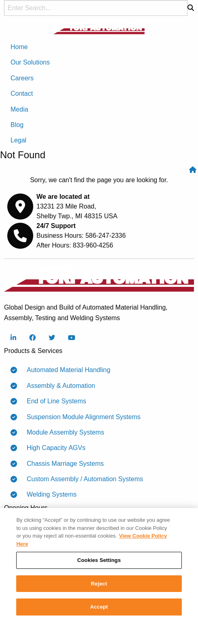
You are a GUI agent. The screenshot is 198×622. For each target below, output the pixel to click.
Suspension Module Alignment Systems (80, 417)
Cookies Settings (99, 560)
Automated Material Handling (65, 370)
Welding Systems (48, 494)
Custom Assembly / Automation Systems (81, 479)
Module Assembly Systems (62, 432)
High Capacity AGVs (52, 448)
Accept (99, 607)
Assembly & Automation (57, 386)
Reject (99, 584)
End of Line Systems (53, 401)
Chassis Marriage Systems (62, 463)
